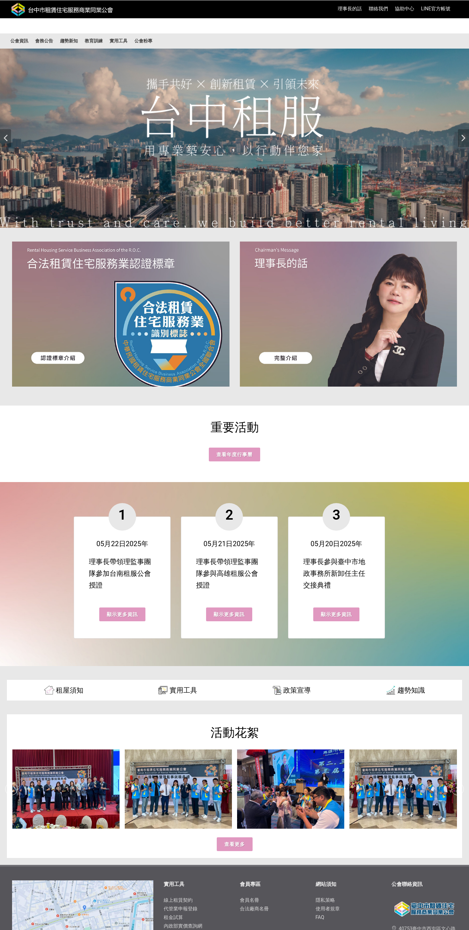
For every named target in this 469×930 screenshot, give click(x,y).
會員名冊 (249, 821)
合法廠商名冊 (254, 829)
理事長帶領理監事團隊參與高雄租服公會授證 (227, 573)
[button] (5, 138)
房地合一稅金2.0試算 (186, 855)
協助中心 (404, 8)
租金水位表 (176, 864)
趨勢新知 (69, 40)
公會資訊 (19, 40)
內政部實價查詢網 (183, 846)
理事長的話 (350, 8)
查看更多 (234, 765)
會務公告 (44, 40)
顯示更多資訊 (122, 614)
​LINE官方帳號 (435, 8)
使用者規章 (328, 829)
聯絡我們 (378, 8)
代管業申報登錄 (180, 829)
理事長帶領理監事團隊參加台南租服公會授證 (120, 573)
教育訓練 (94, 40)
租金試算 (173, 838)
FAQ (320, 838)
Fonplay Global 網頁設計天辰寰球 (333, 911)
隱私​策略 (325, 821)
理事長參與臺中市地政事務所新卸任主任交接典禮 (334, 573)
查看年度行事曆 (234, 454)
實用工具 (119, 40)
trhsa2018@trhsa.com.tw (426, 865)
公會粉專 (143, 40)
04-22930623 (413, 874)
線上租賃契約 (178, 821)
